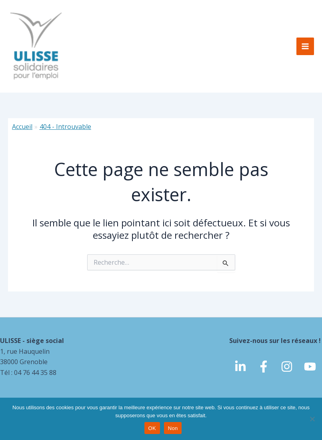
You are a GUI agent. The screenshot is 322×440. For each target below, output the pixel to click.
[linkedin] (240, 366)
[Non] (312, 419)
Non (173, 428)
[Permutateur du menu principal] (305, 46)
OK (152, 428)
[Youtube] (310, 366)
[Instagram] (287, 366)
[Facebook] (263, 366)
